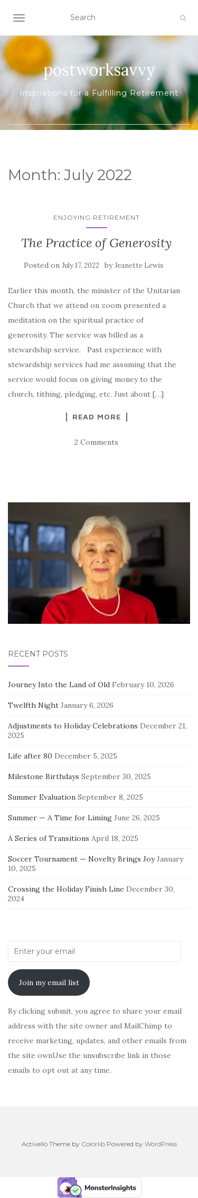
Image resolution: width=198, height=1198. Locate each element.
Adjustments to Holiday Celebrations (73, 726)
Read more (96, 417)
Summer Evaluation (42, 797)
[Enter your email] (94, 951)
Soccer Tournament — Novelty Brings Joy (81, 859)
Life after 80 (30, 756)
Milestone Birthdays (43, 776)
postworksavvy (99, 70)
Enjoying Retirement (96, 217)
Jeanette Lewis (139, 265)
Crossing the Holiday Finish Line (66, 889)
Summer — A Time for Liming (60, 817)
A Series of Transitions (48, 838)
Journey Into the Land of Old (59, 684)
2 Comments (96, 442)
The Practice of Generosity (96, 243)
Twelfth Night (33, 705)
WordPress (161, 1144)
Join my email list (49, 982)
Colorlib (93, 1144)
